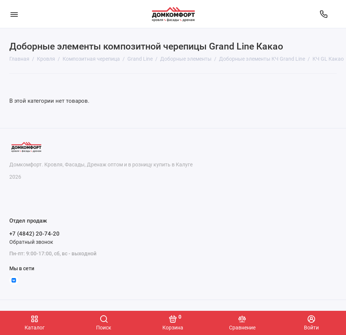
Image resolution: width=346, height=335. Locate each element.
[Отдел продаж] (323, 14)
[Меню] (14, 14)
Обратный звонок (31, 242)
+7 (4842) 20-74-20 (34, 233)
